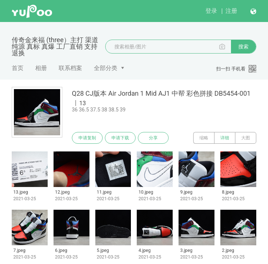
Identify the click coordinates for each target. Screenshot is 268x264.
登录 (211, 10)
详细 (224, 137)
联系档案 (70, 68)
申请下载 (120, 137)
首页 (17, 68)
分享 (153, 137)
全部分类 (105, 68)
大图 (245, 137)
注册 (231, 10)
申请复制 (87, 137)
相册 (41, 68)
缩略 (203, 137)
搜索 (243, 47)
